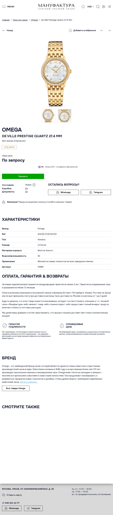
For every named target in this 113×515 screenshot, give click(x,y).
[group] (56, 73)
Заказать (23, 176)
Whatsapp (63, 192)
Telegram (96, 192)
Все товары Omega (15, 388)
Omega (12, 129)
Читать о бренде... (29, 382)
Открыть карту (12, 495)
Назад (7, 30)
